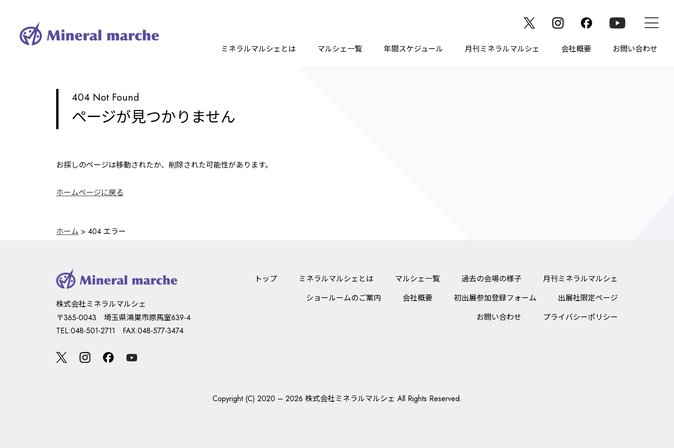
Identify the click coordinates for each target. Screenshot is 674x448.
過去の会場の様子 (491, 278)
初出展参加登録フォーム (495, 298)
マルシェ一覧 (339, 49)
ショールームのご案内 (343, 298)
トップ (266, 278)
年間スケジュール (413, 49)
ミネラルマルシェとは (258, 49)
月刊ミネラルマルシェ (502, 49)
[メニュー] (652, 22)
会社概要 (576, 49)
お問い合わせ (635, 49)
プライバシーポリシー (580, 317)
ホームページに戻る (90, 192)
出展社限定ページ (588, 298)
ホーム (67, 231)
